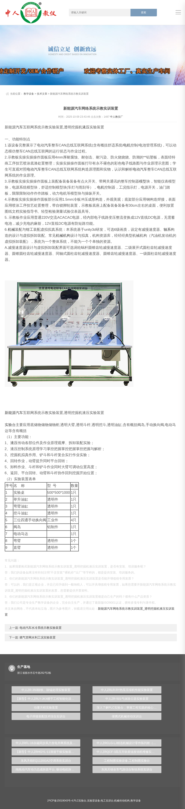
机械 (11, 230)
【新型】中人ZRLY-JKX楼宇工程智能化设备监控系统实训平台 (48, 698)
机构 (66, 236)
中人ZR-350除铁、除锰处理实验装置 (46, 690)
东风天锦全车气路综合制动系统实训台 (126, 769)
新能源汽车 (14, 413)
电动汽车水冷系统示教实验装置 (40, 627)
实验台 (10, 425)
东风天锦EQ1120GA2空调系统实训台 (46, 760)
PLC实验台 (80, 800)
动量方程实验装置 (46, 707)
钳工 (29, 230)
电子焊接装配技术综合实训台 (45, 716)
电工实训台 (107, 800)
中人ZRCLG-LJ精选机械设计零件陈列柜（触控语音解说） (129, 743)
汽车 (19, 127)
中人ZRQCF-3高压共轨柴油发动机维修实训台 (127, 752)
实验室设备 (93, 800)
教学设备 (29, 93)
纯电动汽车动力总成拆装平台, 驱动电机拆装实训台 (48, 769)
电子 (125, 163)
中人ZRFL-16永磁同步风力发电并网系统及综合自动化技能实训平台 (48, 743)
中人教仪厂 (116, 116)
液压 (85, 127)
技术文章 (42, 93)
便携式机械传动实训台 (127, 716)
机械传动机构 (122, 800)
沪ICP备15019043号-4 (60, 800)
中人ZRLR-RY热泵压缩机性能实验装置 (127, 690)
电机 (126, 145)
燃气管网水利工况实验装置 (37, 637)
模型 (142, 181)
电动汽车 (34, 169)
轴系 (167, 230)
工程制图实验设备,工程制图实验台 (127, 760)
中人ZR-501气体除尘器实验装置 (127, 698)
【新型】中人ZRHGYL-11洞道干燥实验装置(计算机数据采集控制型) (48, 752)
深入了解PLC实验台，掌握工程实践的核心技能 (128, 707)
